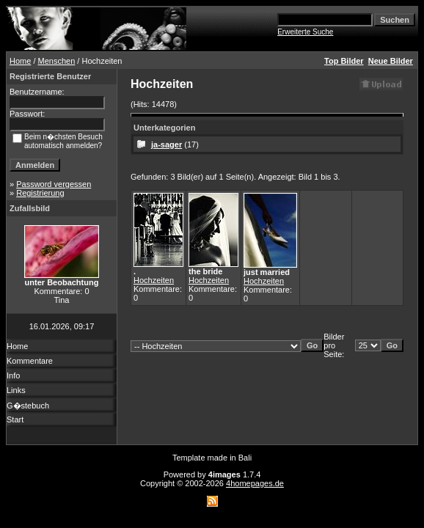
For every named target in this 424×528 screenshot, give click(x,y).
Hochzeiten (154, 280)
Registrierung (40, 192)
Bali (245, 457)
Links (16, 390)
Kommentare (30, 360)
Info (13, 375)
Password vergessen (53, 184)
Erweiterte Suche (305, 32)
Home (20, 60)
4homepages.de (255, 483)
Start (15, 419)
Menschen (57, 60)
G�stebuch (28, 405)
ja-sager (166, 144)
